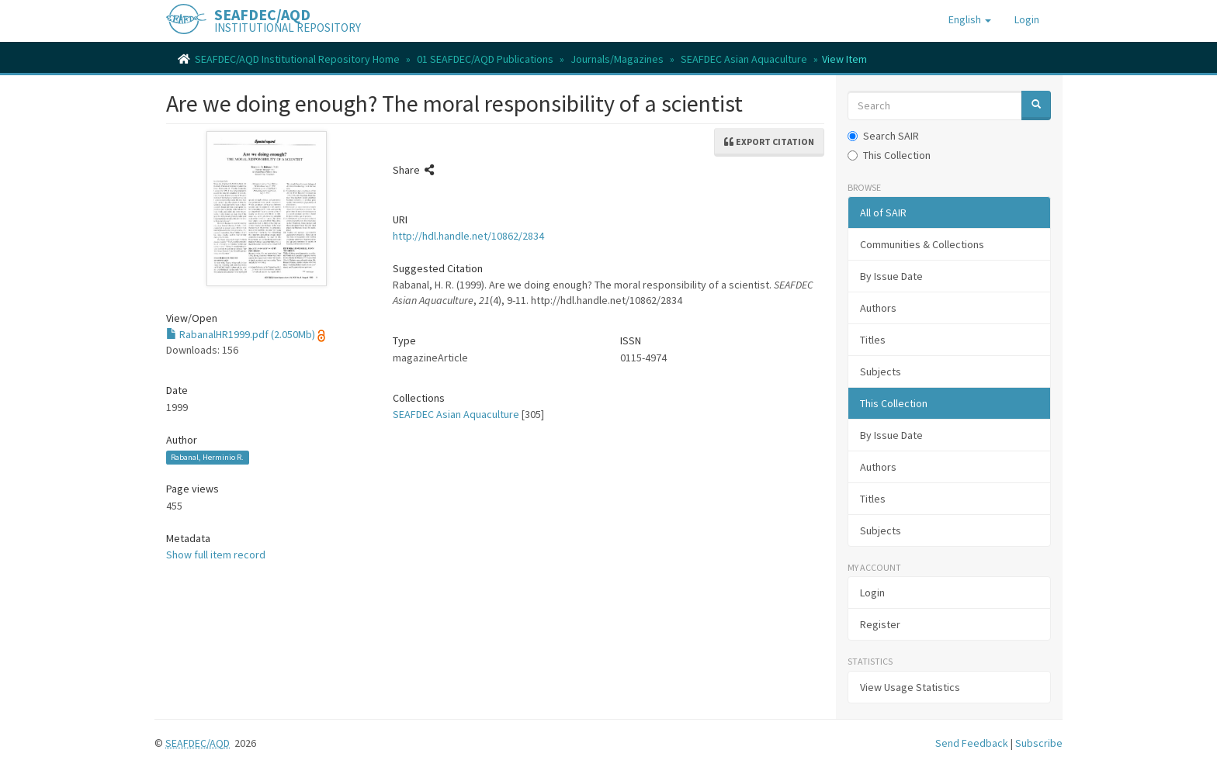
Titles (873, 340)
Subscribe (1039, 743)
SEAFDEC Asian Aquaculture (744, 59)
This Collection (889, 155)
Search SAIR (883, 136)
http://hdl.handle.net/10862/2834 (468, 236)
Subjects (880, 371)
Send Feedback (971, 743)
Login (872, 593)
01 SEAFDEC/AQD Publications (485, 59)
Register (880, 624)
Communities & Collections (922, 244)
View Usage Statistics (910, 687)
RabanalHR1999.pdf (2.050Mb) (240, 334)
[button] (970, 19)
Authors (878, 308)
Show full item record (215, 554)
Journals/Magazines (617, 59)
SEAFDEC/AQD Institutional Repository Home (297, 59)
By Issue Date (891, 276)
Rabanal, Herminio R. (207, 457)
